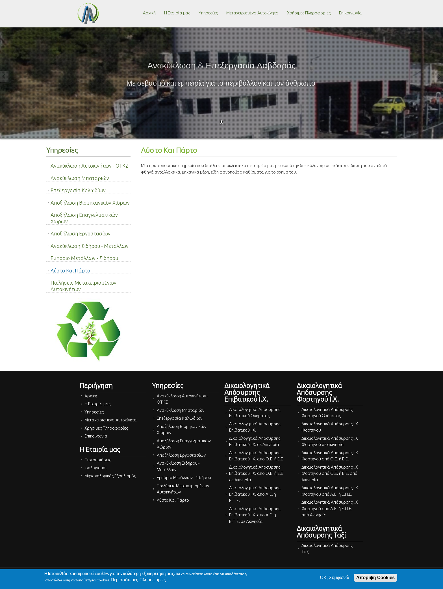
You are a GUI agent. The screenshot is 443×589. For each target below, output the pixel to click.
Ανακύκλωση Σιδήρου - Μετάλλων (90, 246)
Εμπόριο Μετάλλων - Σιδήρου (84, 258)
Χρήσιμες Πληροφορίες (309, 12)
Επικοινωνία (350, 12)
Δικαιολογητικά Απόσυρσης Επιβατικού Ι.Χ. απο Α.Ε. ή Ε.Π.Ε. (254, 494)
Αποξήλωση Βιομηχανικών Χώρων (90, 202)
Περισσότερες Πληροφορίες (138, 579)
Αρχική (149, 12)
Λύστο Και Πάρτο (70, 270)
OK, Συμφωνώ (334, 577)
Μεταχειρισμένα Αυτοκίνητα (252, 12)
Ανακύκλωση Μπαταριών (80, 178)
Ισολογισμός (95, 467)
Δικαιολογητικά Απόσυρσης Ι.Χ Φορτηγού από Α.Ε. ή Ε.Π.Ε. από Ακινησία (329, 508)
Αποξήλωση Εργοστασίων (80, 233)
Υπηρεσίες (208, 12)
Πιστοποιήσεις (97, 459)
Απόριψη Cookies (375, 577)
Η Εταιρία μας (177, 12)
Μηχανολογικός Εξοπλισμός (110, 475)
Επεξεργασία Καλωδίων (78, 190)
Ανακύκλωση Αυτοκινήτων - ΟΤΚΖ (90, 165)
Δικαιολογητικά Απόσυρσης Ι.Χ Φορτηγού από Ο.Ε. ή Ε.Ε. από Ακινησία (329, 473)
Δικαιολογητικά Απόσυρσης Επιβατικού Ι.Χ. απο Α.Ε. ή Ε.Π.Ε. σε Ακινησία (254, 515)
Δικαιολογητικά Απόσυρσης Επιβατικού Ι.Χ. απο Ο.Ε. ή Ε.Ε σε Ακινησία (256, 473)
